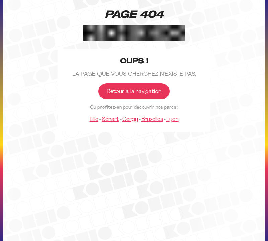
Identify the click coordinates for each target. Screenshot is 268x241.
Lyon (172, 119)
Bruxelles (152, 119)
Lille (94, 119)
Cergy (130, 119)
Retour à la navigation (134, 91)
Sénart (110, 119)
